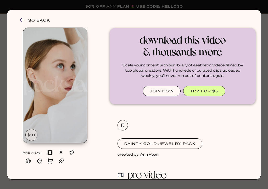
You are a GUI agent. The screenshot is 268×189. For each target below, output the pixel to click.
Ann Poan (149, 154)
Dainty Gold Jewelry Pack (160, 143)
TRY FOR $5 (204, 91)
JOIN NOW (162, 91)
